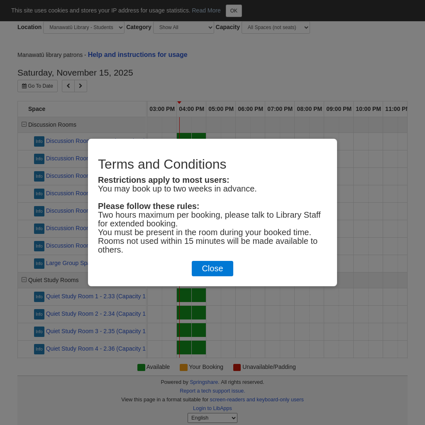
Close (212, 268)
